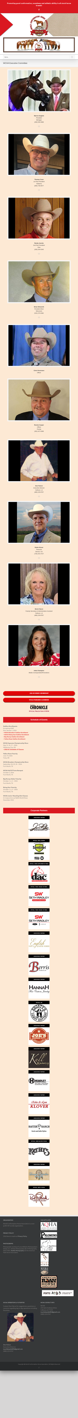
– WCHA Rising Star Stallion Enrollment (16, 734)
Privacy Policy (22, 1236)
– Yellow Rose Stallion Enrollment (14, 739)
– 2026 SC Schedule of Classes (13, 749)
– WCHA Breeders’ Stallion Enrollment (15, 732)
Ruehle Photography (17, 1250)
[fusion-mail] (39, 126)
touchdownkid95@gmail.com (13, 1349)
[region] (39, 44)
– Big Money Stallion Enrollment (13, 737)
